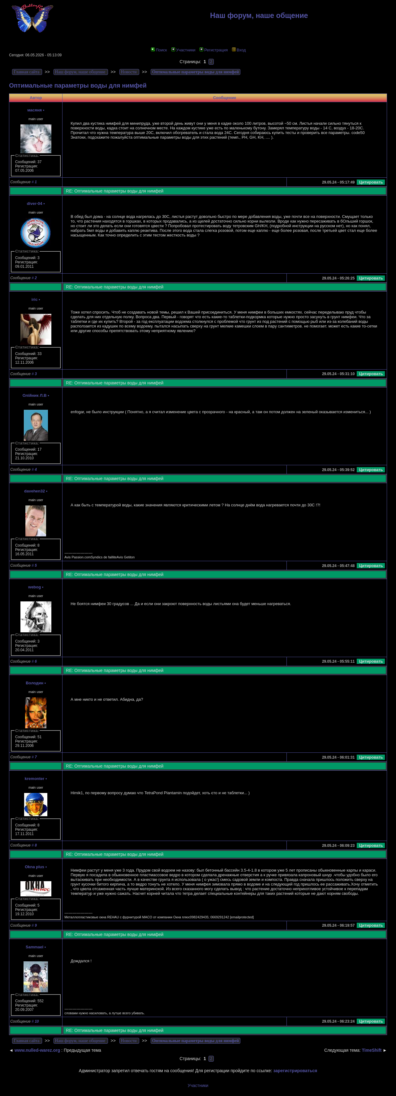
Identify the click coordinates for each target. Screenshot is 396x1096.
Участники (183, 50)
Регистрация (214, 50)
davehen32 (34, 491)
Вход (239, 50)
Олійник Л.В (35, 395)
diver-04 (34, 203)
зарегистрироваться (295, 1070)
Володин (34, 683)
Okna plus (34, 866)
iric (35, 299)
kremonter (35, 778)
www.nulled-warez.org (37, 1050)
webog (34, 587)
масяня (34, 110)
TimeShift (372, 1050)
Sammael (34, 947)
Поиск (159, 50)
